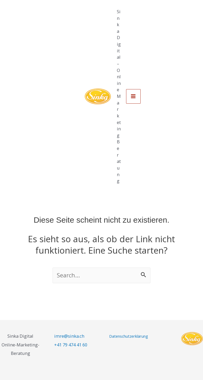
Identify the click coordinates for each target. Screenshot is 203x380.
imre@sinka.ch (69, 336)
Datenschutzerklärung (128, 336)
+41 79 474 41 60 (70, 345)
